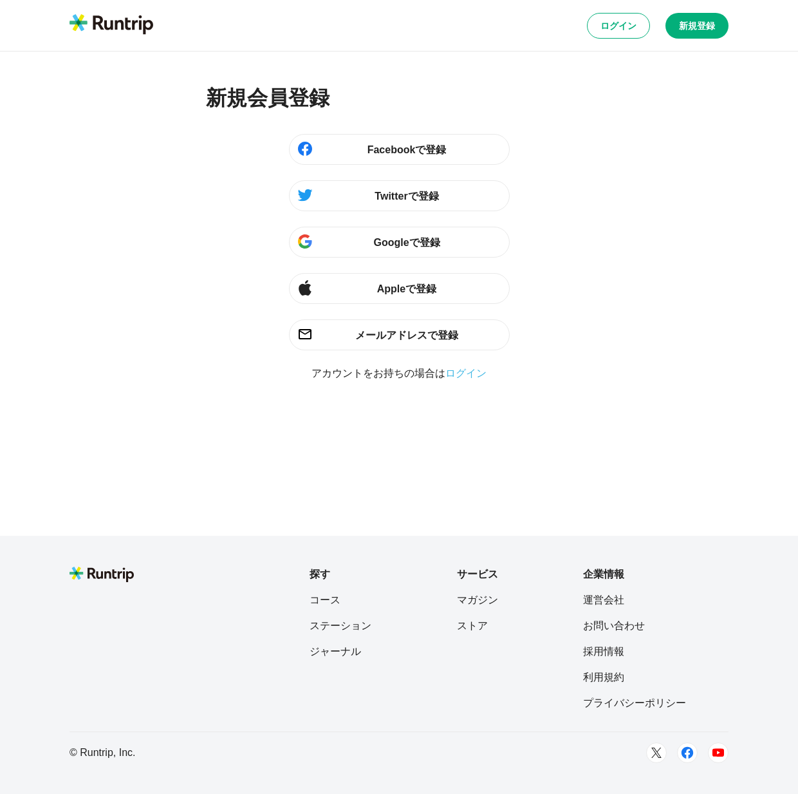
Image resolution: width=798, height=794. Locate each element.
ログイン (618, 26)
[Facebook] (687, 752)
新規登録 (697, 26)
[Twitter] (656, 752)
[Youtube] (718, 752)
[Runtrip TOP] (111, 25)
